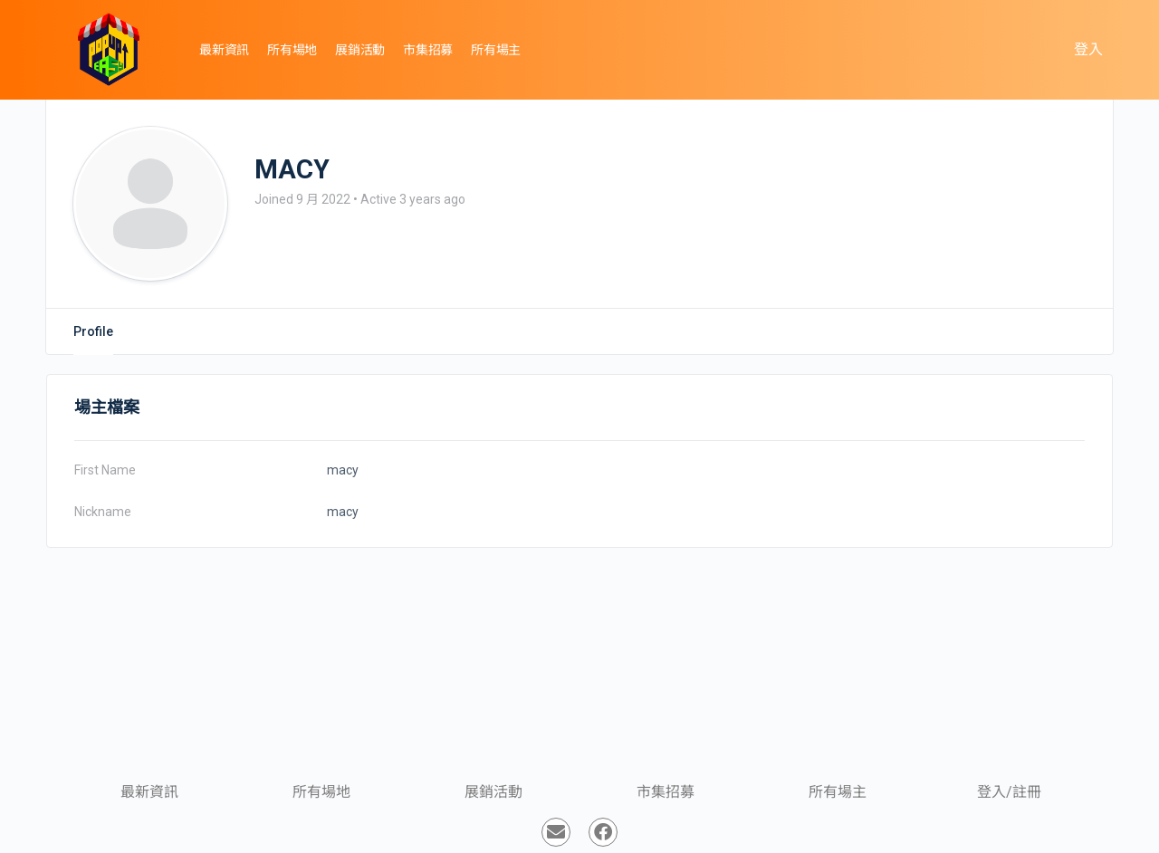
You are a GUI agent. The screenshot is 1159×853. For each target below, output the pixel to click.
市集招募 (665, 791)
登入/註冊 (1009, 791)
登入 (1088, 49)
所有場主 (838, 791)
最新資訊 (149, 791)
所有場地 (321, 791)
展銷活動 (493, 791)
